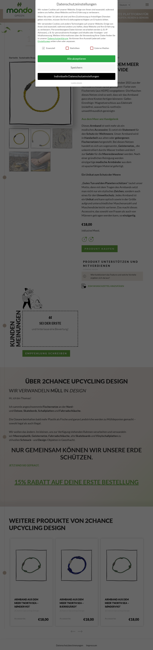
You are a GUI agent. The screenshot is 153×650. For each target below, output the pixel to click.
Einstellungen (44, 41)
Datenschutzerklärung (58, 38)
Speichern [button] (76, 67)
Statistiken (73, 48)
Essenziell (48, 48)
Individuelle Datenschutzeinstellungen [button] (76, 76)
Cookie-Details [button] (76, 83)
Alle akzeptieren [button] (76, 58)
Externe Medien (99, 48)
